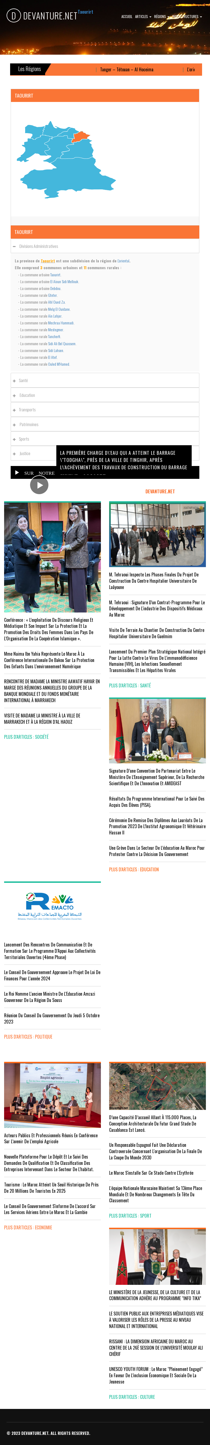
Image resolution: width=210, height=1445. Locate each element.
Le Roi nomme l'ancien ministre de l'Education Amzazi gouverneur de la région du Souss (49, 996)
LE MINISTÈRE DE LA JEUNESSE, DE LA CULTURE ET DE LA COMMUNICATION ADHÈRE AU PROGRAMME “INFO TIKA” (155, 1295)
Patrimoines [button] (27, 424)
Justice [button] (23, 453)
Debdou (55, 288)
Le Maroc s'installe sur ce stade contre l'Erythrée (151, 1173)
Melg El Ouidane (59, 309)
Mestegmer (55, 329)
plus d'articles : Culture (132, 1397)
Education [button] (25, 395)
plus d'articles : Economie (28, 1227)
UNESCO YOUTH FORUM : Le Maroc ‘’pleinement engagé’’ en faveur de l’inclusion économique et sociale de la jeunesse (156, 1375)
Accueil (126, 16)
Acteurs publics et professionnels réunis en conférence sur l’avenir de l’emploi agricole (51, 1138)
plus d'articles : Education (134, 869)
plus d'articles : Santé (130, 685)
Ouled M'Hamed (58, 364)
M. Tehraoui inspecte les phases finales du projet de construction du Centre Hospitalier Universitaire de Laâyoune (154, 580)
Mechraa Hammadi (61, 323)
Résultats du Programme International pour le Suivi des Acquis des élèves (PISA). (157, 801)
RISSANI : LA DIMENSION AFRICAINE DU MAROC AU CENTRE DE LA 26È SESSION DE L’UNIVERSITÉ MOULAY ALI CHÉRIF (156, 1347)
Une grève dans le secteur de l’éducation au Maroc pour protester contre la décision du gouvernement (157, 851)
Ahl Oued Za (56, 302)
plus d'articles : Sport (130, 1215)
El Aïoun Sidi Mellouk (64, 281)
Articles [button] (143, 16)
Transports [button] (26, 409)
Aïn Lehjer (55, 316)
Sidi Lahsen (55, 350)
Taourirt (55, 274)
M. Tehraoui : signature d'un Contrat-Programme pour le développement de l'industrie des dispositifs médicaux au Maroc (157, 608)
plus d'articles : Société (26, 737)
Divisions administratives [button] (37, 246)
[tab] (105, 246)
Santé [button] (22, 380)
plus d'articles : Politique (28, 1036)
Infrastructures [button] (187, 16)
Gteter (52, 295)
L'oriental (123, 260)
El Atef (52, 357)
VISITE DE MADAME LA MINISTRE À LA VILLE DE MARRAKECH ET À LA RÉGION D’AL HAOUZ (42, 718)
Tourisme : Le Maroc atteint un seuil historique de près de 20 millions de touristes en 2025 (51, 1187)
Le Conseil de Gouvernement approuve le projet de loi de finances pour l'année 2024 (52, 975)
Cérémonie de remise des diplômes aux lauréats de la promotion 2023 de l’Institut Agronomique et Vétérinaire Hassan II (157, 826)
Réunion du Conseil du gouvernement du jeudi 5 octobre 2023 (52, 1018)
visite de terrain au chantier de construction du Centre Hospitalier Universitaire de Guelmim (156, 633)
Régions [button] (162, 16)
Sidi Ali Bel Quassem (61, 343)
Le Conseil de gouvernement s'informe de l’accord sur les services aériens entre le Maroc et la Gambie (50, 1209)
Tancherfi (54, 336)
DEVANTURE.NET (42, 15)
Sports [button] (22, 438)
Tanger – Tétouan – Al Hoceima (134, 69)
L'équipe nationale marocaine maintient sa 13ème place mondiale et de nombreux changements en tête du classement (155, 1194)
